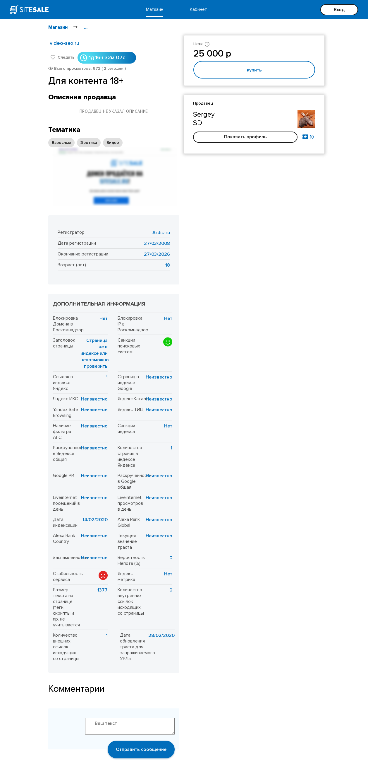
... (85, 27)
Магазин (154, 9)
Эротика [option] (89, 142)
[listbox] (85, 142)
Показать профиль (245, 137)
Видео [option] (113, 142)
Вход (339, 10)
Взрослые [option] (61, 142)
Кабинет (198, 9)
